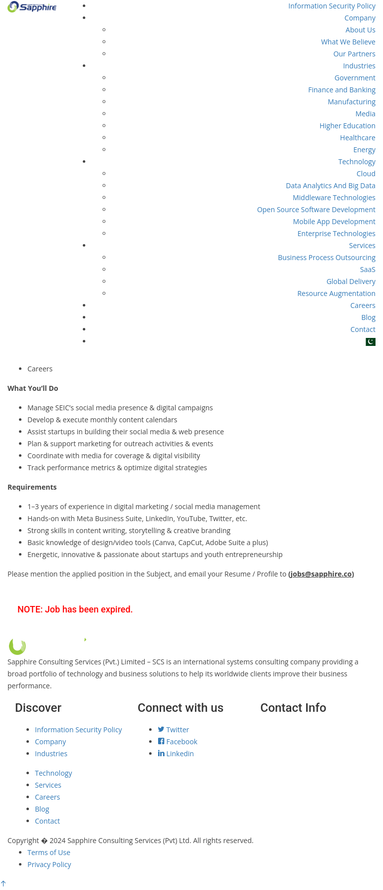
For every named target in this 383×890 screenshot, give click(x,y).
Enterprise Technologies (337, 233)
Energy (364, 149)
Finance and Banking (342, 89)
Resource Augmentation (336, 293)
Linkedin (176, 753)
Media (366, 113)
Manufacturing (352, 101)
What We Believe (348, 41)
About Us (361, 29)
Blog (368, 317)
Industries (359, 65)
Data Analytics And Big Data (331, 185)
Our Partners (354, 53)
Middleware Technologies (334, 197)
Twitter (173, 729)
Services (362, 245)
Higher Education (348, 125)
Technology (357, 161)
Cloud (366, 173)
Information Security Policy (332, 5)
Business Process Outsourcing (327, 257)
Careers (363, 305)
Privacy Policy (49, 864)
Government (355, 77)
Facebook (177, 741)
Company (360, 17)
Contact (363, 329)
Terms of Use (48, 852)
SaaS (368, 269)
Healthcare (358, 137)
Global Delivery (351, 281)
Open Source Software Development (316, 209)
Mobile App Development (334, 221)
